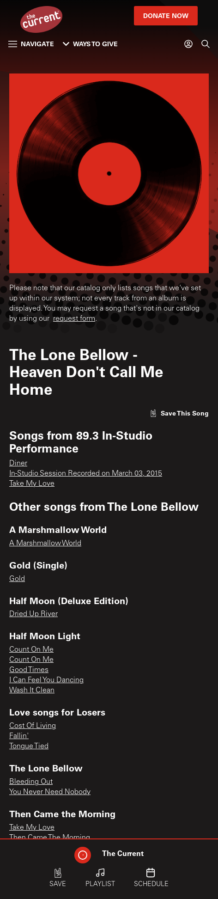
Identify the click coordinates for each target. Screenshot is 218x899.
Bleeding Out (31, 782)
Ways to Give (90, 43)
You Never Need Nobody (50, 792)
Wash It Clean (31, 690)
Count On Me (31, 650)
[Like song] (179, 413)
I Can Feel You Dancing (46, 680)
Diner (18, 463)
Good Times (28, 670)
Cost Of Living (32, 726)
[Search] (205, 44)
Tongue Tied (28, 746)
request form (74, 319)
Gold (17, 579)
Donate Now (165, 15)
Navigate (31, 43)
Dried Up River (33, 614)
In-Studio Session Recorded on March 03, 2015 (85, 473)
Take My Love (31, 484)
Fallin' (19, 736)
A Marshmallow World (45, 543)
